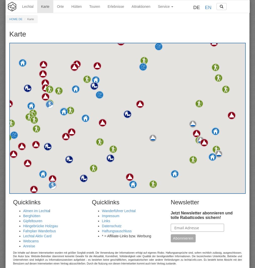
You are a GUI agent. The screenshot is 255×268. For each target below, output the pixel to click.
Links (106, 221)
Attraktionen (141, 7)
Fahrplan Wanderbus (39, 231)
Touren (94, 7)
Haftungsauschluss (117, 231)
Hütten (76, 7)
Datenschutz (111, 226)
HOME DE (15, 19)
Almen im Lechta (36, 211)
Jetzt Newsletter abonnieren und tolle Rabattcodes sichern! (202, 215)
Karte (45, 7)
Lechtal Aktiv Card (37, 236)
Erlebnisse (116, 7)
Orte (60, 7)
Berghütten (31, 216)
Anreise (29, 246)
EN (208, 7)
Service (165, 7)
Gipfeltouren (32, 221)
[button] (76, 89)
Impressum (110, 216)
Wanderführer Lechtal (119, 211)
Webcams (31, 241)
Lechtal (27, 7)
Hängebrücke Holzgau (40, 226)
